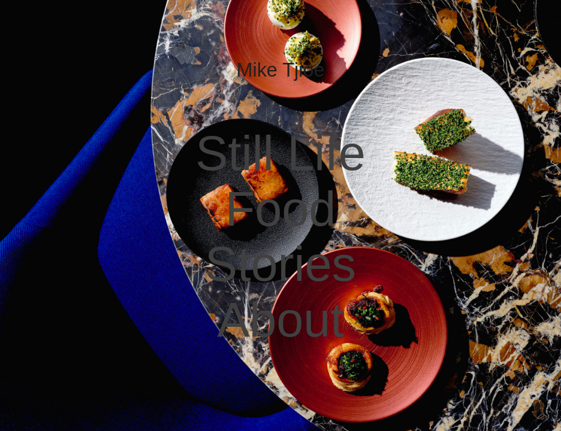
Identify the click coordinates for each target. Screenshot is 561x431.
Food (280, 209)
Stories (280, 264)
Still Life (280, 153)
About (280, 320)
